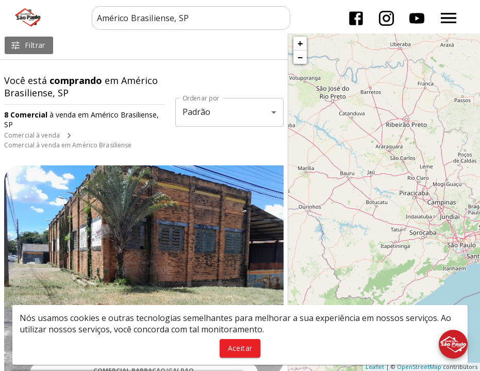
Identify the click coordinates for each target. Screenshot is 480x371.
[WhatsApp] (26, 344)
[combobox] (191, 18)
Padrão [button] (197, 111)
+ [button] (300, 43)
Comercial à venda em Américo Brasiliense (68, 145)
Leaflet (375, 366)
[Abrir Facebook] (356, 18)
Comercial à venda (32, 135)
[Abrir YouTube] (417, 18)
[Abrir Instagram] (386, 18)
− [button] (300, 57)
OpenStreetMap (419, 366)
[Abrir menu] (448, 18)
